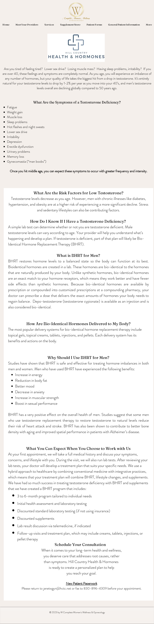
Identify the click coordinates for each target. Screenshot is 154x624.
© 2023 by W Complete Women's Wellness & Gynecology (77, 612)
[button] (26, 25)
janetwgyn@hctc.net (57, 588)
